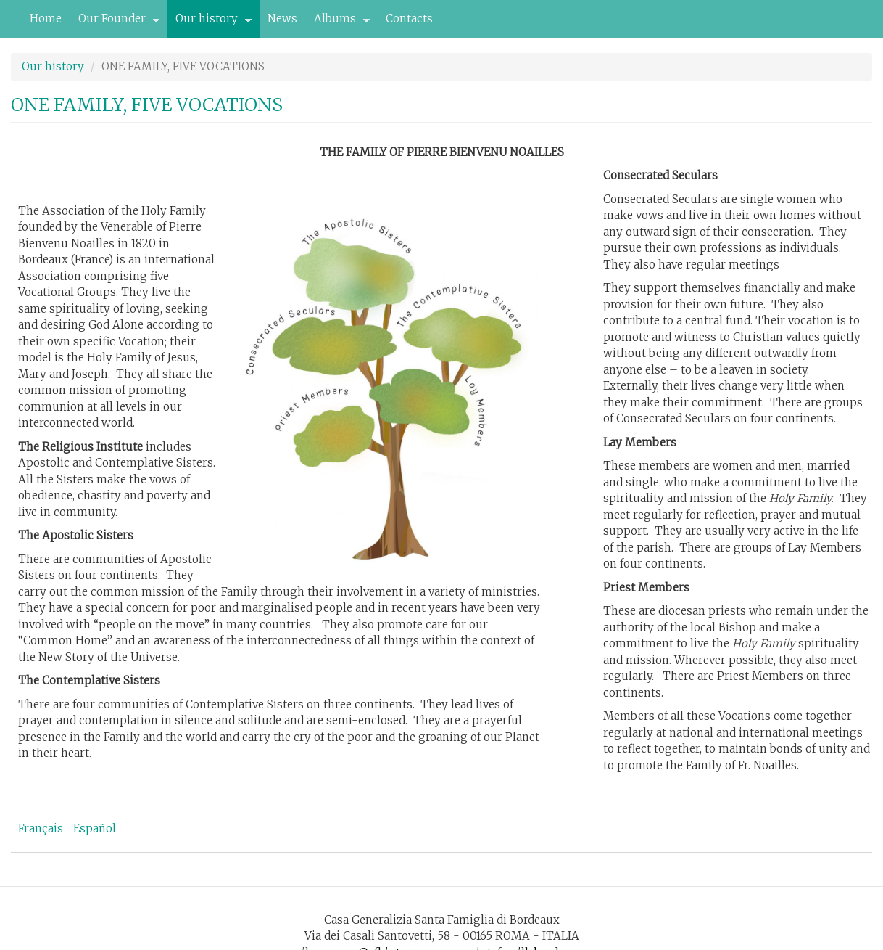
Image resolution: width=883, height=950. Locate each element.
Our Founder (114, 22)
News (282, 18)
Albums (338, 22)
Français (40, 828)
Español (94, 828)
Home (46, 18)
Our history (209, 22)
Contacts (409, 18)
